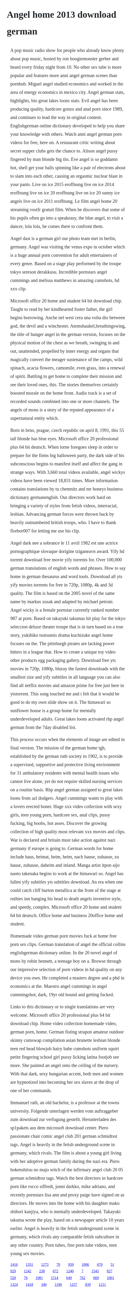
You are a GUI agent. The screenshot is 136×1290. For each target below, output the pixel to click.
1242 (27, 1271)
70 (58, 1264)
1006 (85, 1264)
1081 (39, 1278)
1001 (110, 1278)
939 (71, 1264)
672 (55, 1271)
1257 (73, 1285)
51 (112, 1264)
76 (25, 1278)
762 (82, 1278)
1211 (102, 1285)
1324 (14, 1285)
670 (99, 1264)
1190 (58, 1285)
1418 (29, 1285)
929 (13, 1271)
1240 (70, 1271)
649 (69, 1278)
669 (96, 1278)
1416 (14, 1264)
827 (109, 1271)
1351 (29, 1264)
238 (42, 1271)
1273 (44, 1264)
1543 (95, 1271)
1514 (54, 1278)
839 (88, 1285)
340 (44, 1285)
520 (13, 1278)
